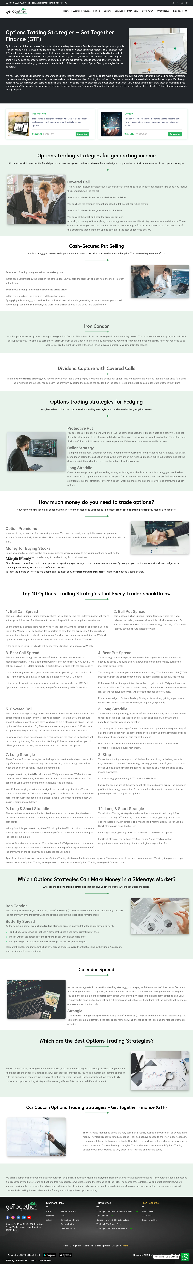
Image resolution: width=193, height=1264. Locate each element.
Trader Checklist (149, 1220)
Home (66, 11)
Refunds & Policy (69, 1211)
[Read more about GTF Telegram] (186, 3)
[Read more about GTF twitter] (173, 3)
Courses (87, 11)
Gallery (107, 11)
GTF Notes (147, 1216)
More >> (126, 1246)
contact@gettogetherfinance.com (47, 3)
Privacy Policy (67, 1224)
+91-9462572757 (16, 3)
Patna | (107, 1246)
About (76, 11)
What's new (163, 11)
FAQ (63, 1216)
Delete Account (68, 1228)
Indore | (86, 1246)
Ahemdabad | (97, 1246)
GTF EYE (147, 11)
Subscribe (82, 134)
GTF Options (105, 1216)
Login (177, 11)
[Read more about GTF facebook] (177, 3)
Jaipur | (66, 1246)
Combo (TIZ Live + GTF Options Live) (113, 1220)
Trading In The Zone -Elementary (114, 1228)
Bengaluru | (117, 1246)
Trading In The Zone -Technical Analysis (117, 1211)
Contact (119, 11)
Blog (97, 11)
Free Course (147, 1211)
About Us (50, 1216)
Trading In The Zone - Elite (109, 1224)
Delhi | (73, 1246)
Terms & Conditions (70, 1220)
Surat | (79, 1246)
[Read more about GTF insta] (182, 3)
